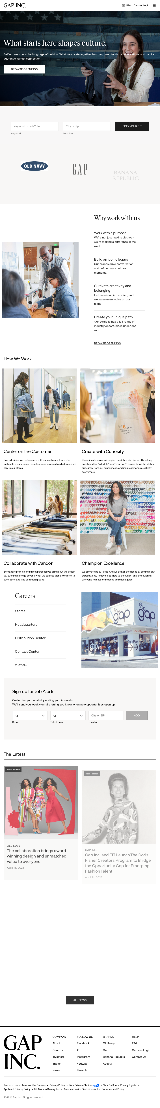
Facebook (83, 1036)
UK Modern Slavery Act (47, 1089)
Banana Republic (114, 1050)
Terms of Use (11, 1085)
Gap (105, 1043)
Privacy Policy (57, 1085)
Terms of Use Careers (34, 1085)
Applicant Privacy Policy (17, 1089)
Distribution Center (25, 638)
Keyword (16, 138)
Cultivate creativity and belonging (120, 295)
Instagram (83, 1050)
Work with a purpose (120, 239)
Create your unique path (120, 323)
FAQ (134, 1036)
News (56, 1063)
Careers (58, 1043)
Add (137, 715)
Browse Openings (24, 69)
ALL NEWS (80, 1004)
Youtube (82, 1057)
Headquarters (21, 624)
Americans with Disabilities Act (81, 1089)
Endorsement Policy (113, 1089)
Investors (58, 1050)
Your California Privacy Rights (119, 1085)
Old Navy (109, 1036)
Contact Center (22, 651)
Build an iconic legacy (120, 266)
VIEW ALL (16, 665)
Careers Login (141, 5)
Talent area (56, 722)
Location (68, 138)
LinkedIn (82, 1063)
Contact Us (139, 1050)
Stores (15, 611)
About (56, 1036)
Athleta (107, 1057)
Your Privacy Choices (80, 1085)
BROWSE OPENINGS (112, 343)
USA (126, 5)
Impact (57, 1057)
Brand (15, 722)
